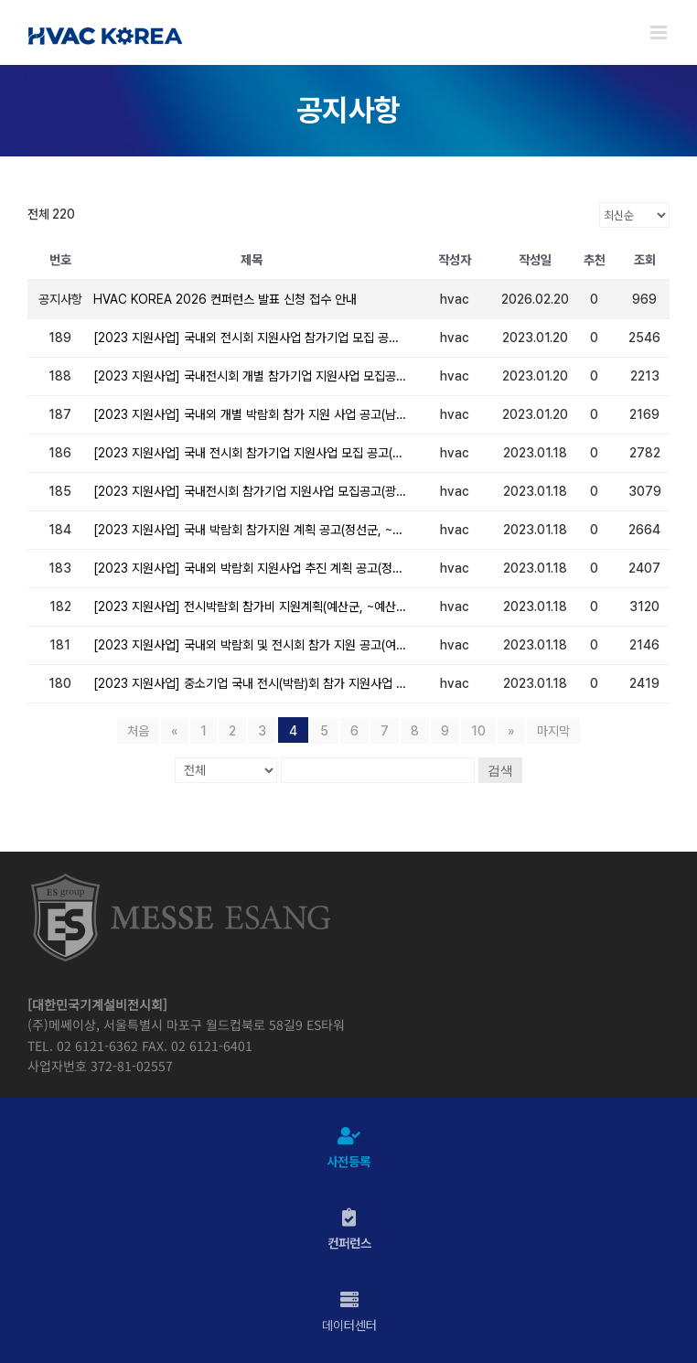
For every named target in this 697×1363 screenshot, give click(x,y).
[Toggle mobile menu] (660, 32)
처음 (138, 731)
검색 (500, 770)
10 (478, 731)
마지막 (553, 731)
